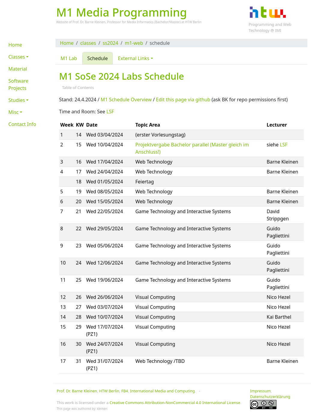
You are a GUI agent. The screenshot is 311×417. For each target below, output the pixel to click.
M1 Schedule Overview (126, 99)
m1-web (134, 43)
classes (88, 43)
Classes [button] (16, 57)
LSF (110, 111)
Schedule (97, 58)
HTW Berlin (193, 22)
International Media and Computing (162, 391)
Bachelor (161, 22)
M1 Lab (69, 58)
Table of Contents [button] (78, 87)
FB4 (124, 391)
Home (67, 43)
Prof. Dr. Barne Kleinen (77, 391)
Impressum (260, 391)
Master (174, 22)
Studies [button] (16, 100)
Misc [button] (13, 112)
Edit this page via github (183, 99)
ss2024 (110, 43)
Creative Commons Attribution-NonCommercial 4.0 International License (175, 402)
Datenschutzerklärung (270, 396)
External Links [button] (133, 58)
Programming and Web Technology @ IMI (270, 27)
